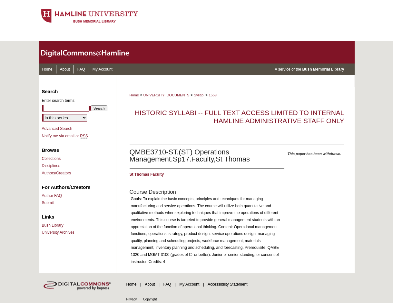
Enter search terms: (59, 100)
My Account (189, 284)
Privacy (131, 299)
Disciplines (51, 165)
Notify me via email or (65, 136)
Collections (51, 158)
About (150, 284)
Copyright (150, 299)
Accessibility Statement (227, 284)
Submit (48, 202)
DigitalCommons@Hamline (90, 52)
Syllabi (199, 95)
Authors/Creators (56, 173)
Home (134, 95)
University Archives (58, 232)
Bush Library (53, 225)
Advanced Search (57, 128)
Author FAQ (52, 195)
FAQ (167, 284)
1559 (212, 95)
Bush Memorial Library (323, 69)
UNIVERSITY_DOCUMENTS (166, 95)
